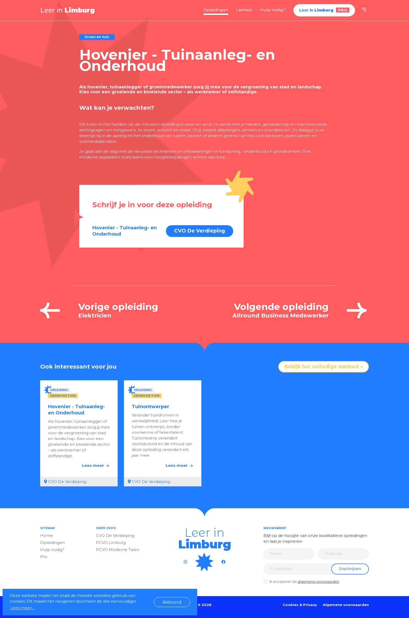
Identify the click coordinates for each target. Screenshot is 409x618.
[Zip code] (343, 553)
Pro (43, 556)
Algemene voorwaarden (346, 605)
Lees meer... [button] (22, 607)
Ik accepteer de (304, 581)
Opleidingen (215, 9)
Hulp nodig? (273, 9)
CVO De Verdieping (199, 231)
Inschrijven (350, 568)
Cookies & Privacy (300, 605)
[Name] (288, 553)
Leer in (67, 10)
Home (46, 535)
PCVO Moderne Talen (117, 549)
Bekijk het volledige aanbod (323, 367)
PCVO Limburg (111, 542)
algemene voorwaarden (318, 581)
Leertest (244, 9)
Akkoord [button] (172, 602)
